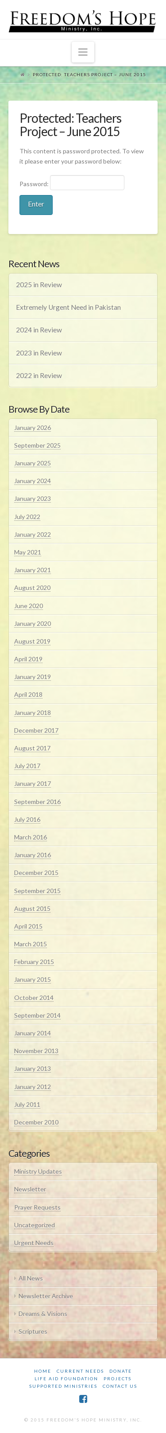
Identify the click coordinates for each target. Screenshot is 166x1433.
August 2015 (32, 908)
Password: (71, 182)
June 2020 (28, 605)
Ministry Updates (38, 1171)
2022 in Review (39, 375)
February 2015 (34, 961)
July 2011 (27, 1104)
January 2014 (32, 1033)
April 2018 (28, 694)
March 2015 (30, 944)
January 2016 (32, 855)
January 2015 (32, 979)
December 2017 (36, 730)
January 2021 (32, 570)
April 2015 (28, 926)
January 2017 (32, 783)
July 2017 (27, 765)
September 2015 (37, 890)
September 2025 (37, 445)
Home (42, 1371)
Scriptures (33, 1331)
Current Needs (80, 1371)
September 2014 (37, 1015)
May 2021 (27, 552)
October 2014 (34, 997)
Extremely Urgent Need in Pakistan (68, 307)
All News (31, 1278)
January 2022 (32, 534)
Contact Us (120, 1386)
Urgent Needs (34, 1242)
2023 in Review (39, 353)
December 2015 (36, 872)
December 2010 (36, 1122)
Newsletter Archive (46, 1296)
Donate (120, 1371)
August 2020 (32, 587)
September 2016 (37, 801)
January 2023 (32, 498)
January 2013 (32, 1068)
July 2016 (27, 819)
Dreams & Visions (43, 1313)
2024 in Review (39, 330)
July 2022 (27, 516)
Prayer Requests (37, 1207)
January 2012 (32, 1086)
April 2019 (28, 659)
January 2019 (32, 676)
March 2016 (30, 837)
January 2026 (32, 427)
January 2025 (32, 463)
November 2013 (36, 1050)
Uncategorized (34, 1225)
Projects (117, 1378)
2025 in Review (39, 285)
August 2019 (32, 641)
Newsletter (30, 1189)
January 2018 (32, 712)
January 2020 (32, 623)
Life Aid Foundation (66, 1378)
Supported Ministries (63, 1386)
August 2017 (32, 748)
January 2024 (32, 480)
